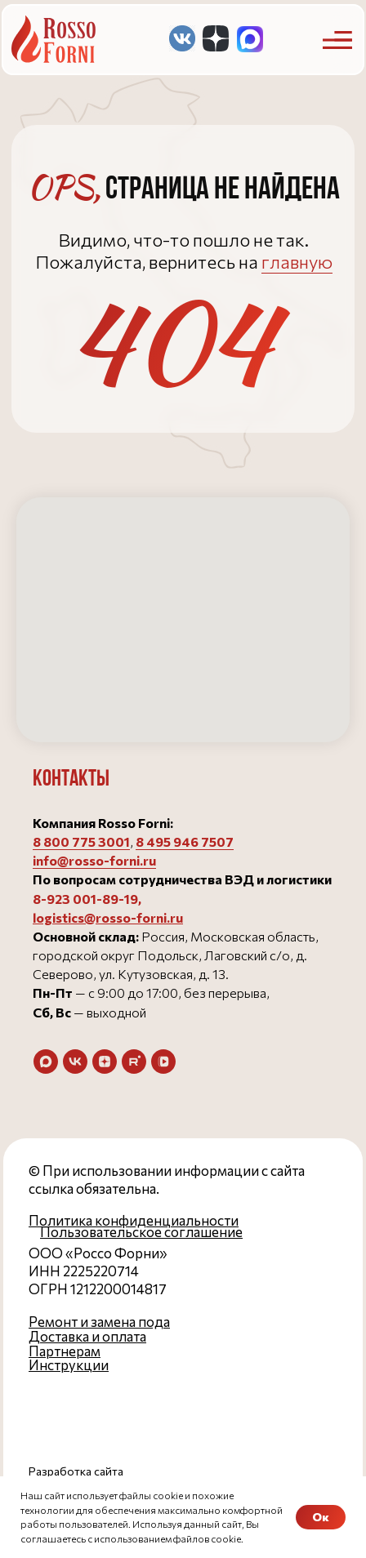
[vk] (75, 1061)
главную (297, 261)
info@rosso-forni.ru (94, 860)
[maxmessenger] (45, 1061)
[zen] (104, 1061)
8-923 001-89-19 (85, 898)
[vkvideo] (163, 1061)
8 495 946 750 (180, 841)
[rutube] (134, 1061)
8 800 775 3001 (81, 841)
